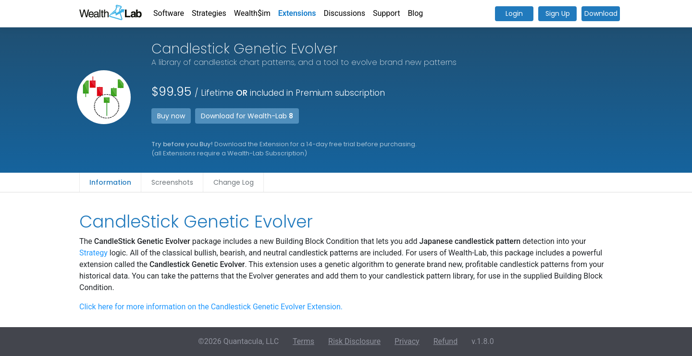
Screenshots (172, 182)
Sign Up (557, 13)
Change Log (233, 182)
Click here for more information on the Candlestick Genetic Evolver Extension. (211, 306)
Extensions (297, 13)
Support (386, 13)
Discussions (344, 13)
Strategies (209, 13)
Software (168, 13)
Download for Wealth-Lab (247, 116)
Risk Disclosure (354, 341)
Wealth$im (252, 13)
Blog (415, 13)
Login (514, 13)
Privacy (407, 341)
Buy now (171, 116)
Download (601, 13)
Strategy (93, 252)
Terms (303, 341)
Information (110, 182)
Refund (445, 341)
